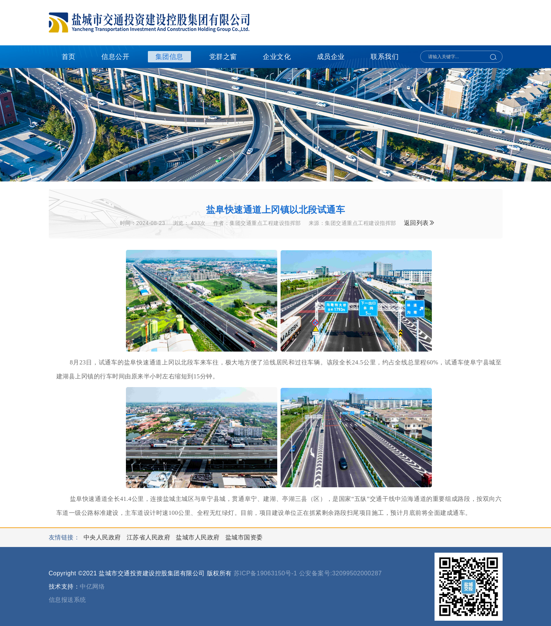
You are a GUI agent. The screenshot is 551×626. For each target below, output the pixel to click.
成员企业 (331, 56)
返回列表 (419, 223)
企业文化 (277, 56)
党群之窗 (223, 56)
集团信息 (169, 56)
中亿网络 (92, 586)
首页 (69, 56)
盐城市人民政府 (198, 537)
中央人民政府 (103, 537)
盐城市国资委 (244, 537)
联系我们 (385, 56)
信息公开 (115, 56)
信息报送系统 (67, 600)
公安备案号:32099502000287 (340, 573)
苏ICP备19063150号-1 (265, 573)
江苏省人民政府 (149, 537)
